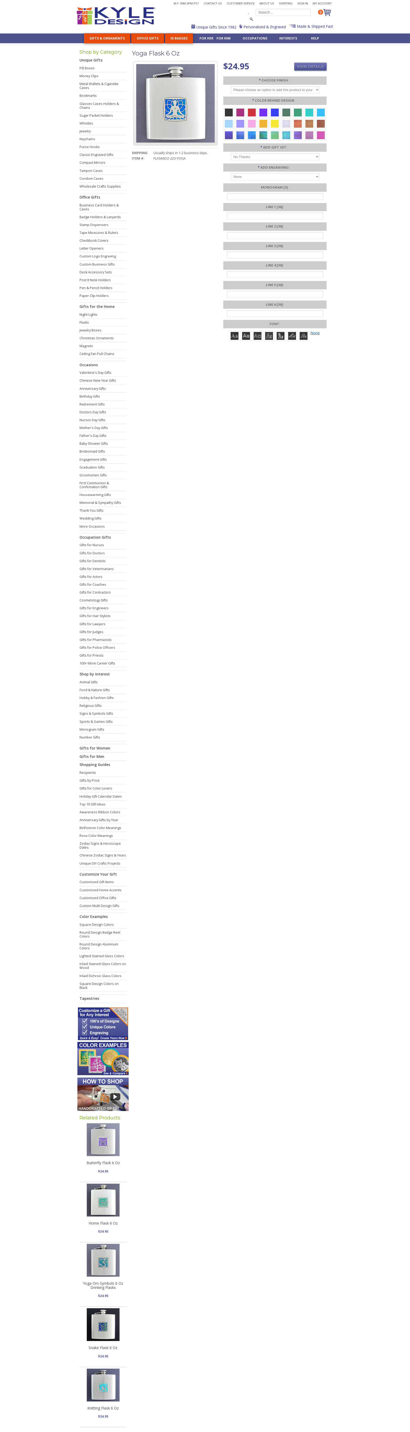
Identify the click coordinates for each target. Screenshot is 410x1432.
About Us (266, 3)
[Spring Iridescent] (275, 134)
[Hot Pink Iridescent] (321, 134)
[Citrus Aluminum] (263, 123)
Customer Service (241, 3)
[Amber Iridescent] (309, 123)
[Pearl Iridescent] (286, 123)
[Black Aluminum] (229, 112)
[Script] (292, 335)
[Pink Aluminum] (252, 123)
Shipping (286, 3)
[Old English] (280, 335)
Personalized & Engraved (264, 26)
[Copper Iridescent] (321, 123)
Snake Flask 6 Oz (103, 1347)
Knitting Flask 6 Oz (103, 1408)
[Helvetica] (246, 335)
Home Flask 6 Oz (103, 1223)
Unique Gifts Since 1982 (215, 27)
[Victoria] (303, 335)
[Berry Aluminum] (240, 112)
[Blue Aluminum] (275, 112)
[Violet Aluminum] (263, 112)
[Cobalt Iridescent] (240, 134)
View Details (310, 66)
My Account (322, 3)
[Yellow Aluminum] (275, 123)
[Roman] (234, 335)
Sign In (302, 3)
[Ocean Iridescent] (252, 134)
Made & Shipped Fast (314, 26)
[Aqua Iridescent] (286, 134)
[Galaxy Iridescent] (229, 134)
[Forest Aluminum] (286, 112)
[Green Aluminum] (298, 112)
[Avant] (257, 335)
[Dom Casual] (269, 335)
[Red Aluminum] (252, 112)
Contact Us (213, 3)
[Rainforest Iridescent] (263, 134)
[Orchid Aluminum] (240, 123)
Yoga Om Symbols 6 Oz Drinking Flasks (103, 1285)
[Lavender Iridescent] (309, 134)
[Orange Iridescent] (298, 123)
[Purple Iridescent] (298, 134)
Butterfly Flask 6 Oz (103, 1162)
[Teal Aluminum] (309, 112)
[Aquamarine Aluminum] (229, 123)
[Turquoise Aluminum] (321, 112)
